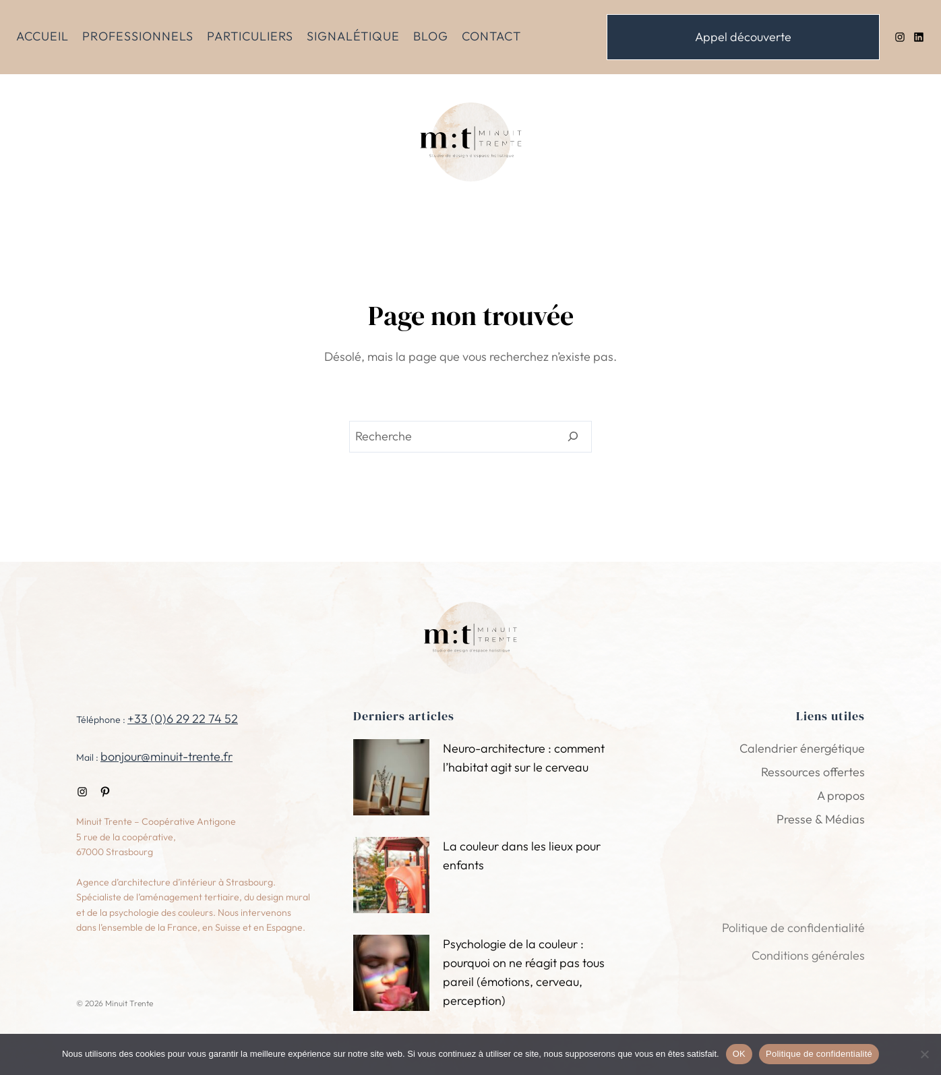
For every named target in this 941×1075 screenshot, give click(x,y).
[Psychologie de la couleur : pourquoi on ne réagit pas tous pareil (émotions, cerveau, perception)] (391, 975)
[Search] (573, 437)
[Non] (924, 1054)
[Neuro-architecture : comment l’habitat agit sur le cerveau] (391, 779)
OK (739, 1054)
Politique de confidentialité (819, 1054)
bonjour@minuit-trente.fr (166, 756)
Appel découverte (743, 37)
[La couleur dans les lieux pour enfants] (391, 877)
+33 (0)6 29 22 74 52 (182, 718)
